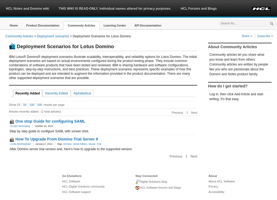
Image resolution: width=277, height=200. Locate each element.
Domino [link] (67, 144)
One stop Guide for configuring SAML (50, 121)
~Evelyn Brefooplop (19, 126)
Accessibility (217, 192)
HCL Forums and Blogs (199, 9)
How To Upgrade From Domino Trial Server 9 (56, 139)
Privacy (213, 186)
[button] (13, 25)
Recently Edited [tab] (56, 93)
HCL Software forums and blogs (158, 188)
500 (39, 104)
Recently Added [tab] (27, 93)
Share (247, 36)
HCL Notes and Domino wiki (27, 9)
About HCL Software (222, 181)
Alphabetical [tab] (82, 93)
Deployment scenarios (53, 36)
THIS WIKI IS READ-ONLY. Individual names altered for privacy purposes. (115, 9)
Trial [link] (99, 144)
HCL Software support (76, 192)
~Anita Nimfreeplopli (20, 144)
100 (31, 104)
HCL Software (71, 181)
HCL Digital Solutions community (83, 186)
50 (25, 104)
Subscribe (265, 36)
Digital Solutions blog (151, 182)
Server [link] (91, 144)
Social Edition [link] (80, 144)
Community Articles (19, 36)
